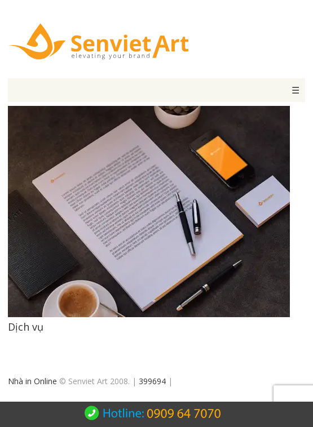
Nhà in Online (32, 381)
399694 (152, 381)
